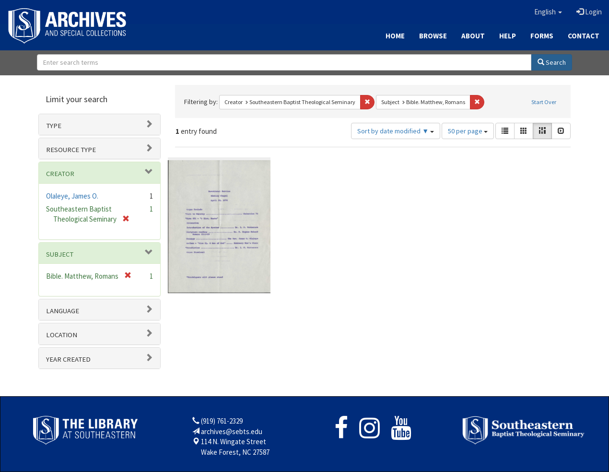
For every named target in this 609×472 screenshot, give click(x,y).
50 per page (468, 131)
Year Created (68, 359)
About (473, 35)
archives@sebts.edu (231, 431)
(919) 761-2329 (222, 420)
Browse (433, 35)
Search (552, 62)
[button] (548, 12)
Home (395, 35)
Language (62, 311)
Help (507, 35)
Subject (59, 254)
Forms (541, 35)
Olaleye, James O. (72, 196)
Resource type (71, 149)
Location (61, 334)
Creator (60, 173)
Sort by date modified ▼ (395, 131)
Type (53, 125)
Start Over (543, 102)
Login (589, 11)
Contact (583, 35)
